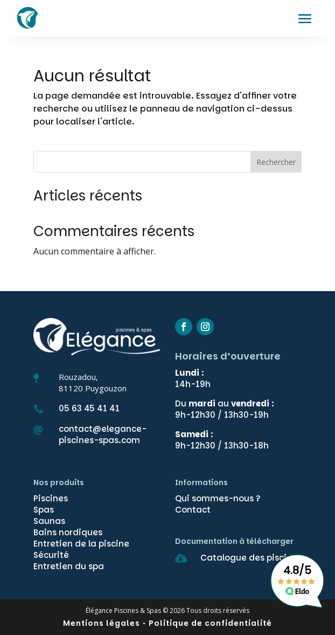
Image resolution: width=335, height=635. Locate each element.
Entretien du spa (68, 566)
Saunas (49, 521)
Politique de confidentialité (210, 623)
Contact (193, 509)
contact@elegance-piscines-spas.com (102, 434)
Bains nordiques (67, 532)
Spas (43, 509)
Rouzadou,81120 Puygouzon (93, 382)
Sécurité (51, 555)
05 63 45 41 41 (89, 408)
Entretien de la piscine (81, 543)
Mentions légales (101, 623)
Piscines (50, 498)
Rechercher (276, 162)
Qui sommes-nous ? (218, 498)
